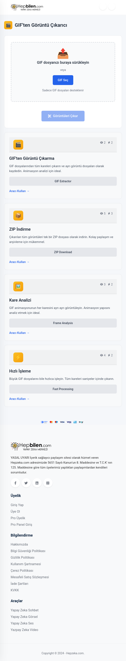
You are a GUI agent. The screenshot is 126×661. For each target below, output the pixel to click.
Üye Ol (15, 511)
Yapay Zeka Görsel (24, 617)
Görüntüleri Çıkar (63, 116)
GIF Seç (63, 80)
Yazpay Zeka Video (24, 630)
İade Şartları (19, 584)
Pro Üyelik (18, 518)
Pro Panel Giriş (21, 525)
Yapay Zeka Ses (22, 623)
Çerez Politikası (22, 571)
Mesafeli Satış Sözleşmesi (30, 577)
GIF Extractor (63, 181)
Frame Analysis (63, 323)
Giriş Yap (17, 505)
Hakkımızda (19, 544)
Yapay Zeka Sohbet (25, 610)
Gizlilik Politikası (22, 557)
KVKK (15, 590)
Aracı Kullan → (19, 191)
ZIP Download (63, 252)
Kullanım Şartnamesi (26, 564)
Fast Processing (63, 389)
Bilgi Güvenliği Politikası (28, 551)
